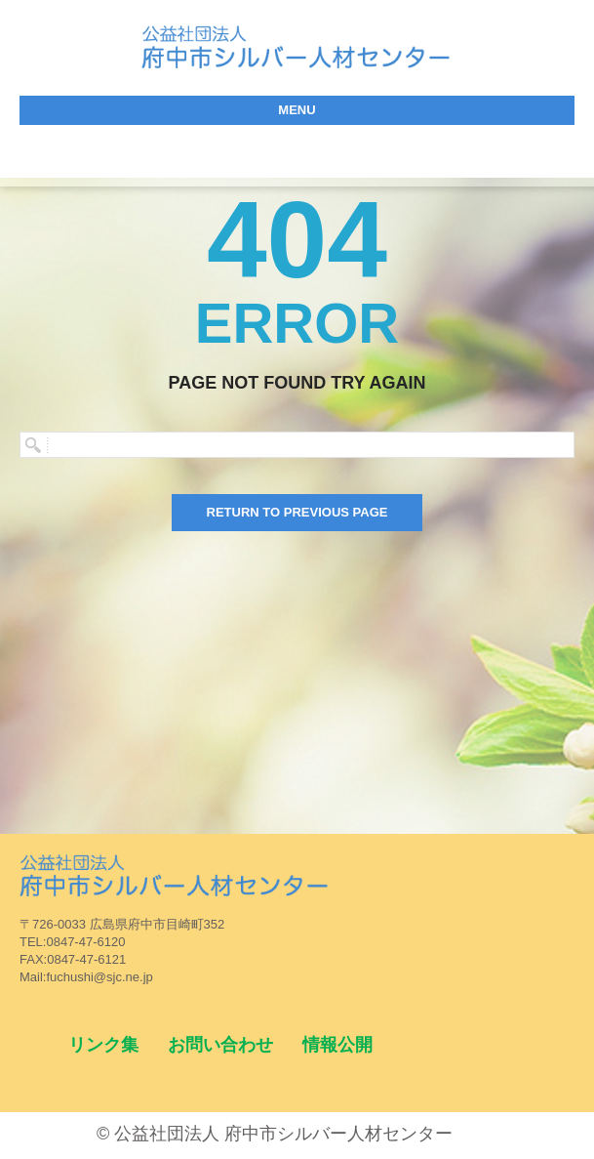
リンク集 (103, 1045)
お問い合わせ (220, 1045)
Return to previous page (297, 512)
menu (296, 110)
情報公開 (337, 1045)
